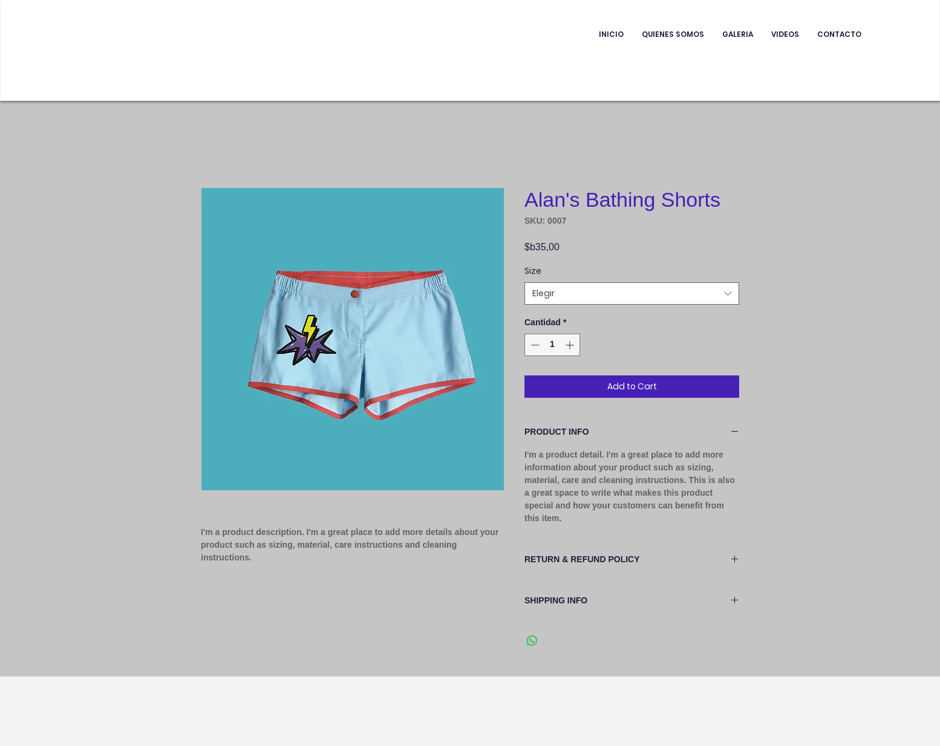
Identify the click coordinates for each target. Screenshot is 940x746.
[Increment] (570, 344)
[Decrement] (533, 344)
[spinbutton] (552, 344)
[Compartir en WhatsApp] (532, 641)
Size (532, 271)
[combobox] (631, 293)
